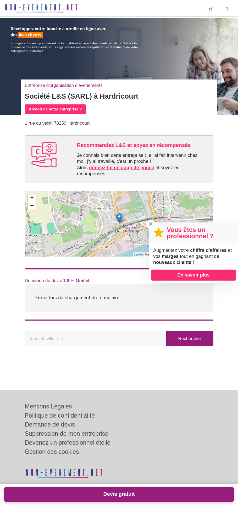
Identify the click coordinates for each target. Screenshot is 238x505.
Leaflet (138, 254)
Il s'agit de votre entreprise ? (55, 109)
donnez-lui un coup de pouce (121, 167)
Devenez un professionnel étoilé (67, 442)
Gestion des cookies (52, 451)
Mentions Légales (48, 406)
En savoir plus (193, 275)
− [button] (32, 206)
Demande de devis (50, 424)
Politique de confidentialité (60, 415)
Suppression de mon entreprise (67, 433)
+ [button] (32, 198)
